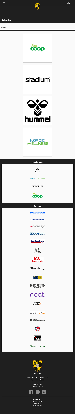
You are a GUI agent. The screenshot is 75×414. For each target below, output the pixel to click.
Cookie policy (37, 403)
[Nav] (3, 3)
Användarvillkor (37, 401)
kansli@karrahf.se (37, 386)
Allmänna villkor (37, 399)
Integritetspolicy (37, 405)
